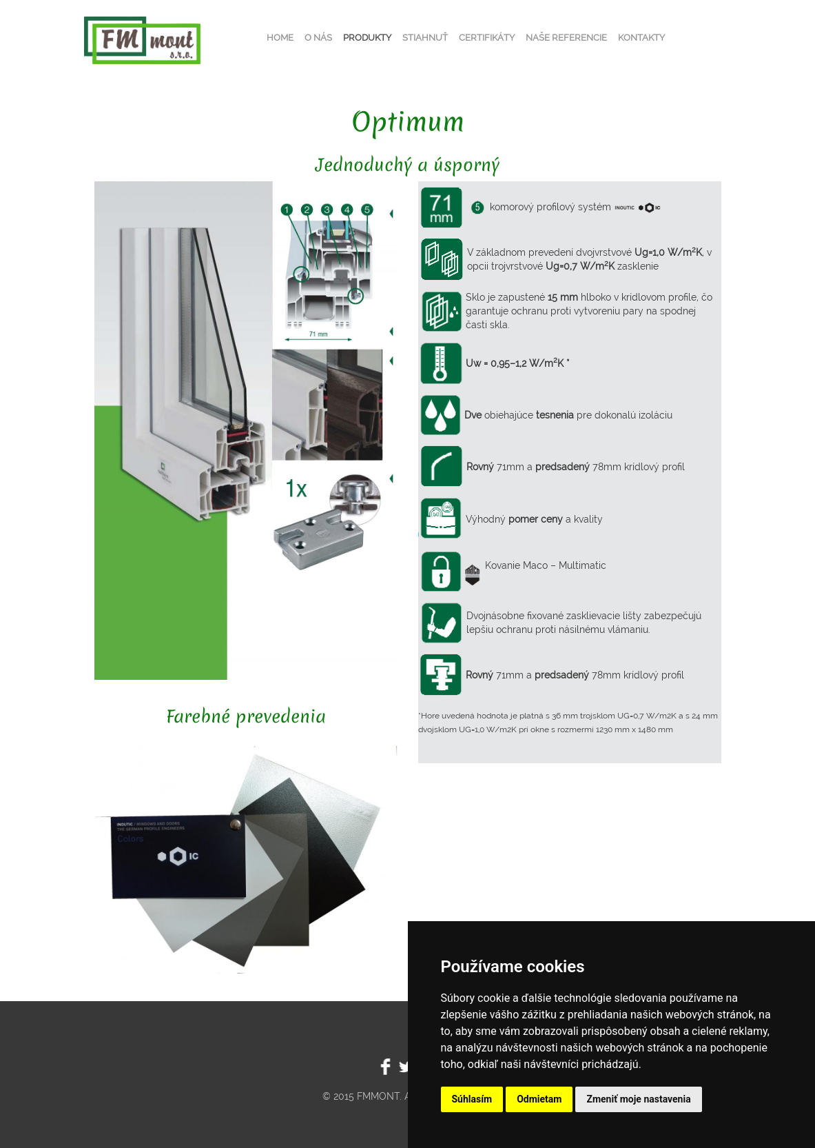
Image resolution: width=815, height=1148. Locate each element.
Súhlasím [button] (472, 1099)
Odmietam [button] (539, 1099)
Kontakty (641, 37)
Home (280, 37)
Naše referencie (566, 37)
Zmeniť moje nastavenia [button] (638, 1099)
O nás (318, 37)
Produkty (367, 37)
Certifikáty (487, 37)
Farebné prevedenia (246, 716)
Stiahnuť (425, 37)
